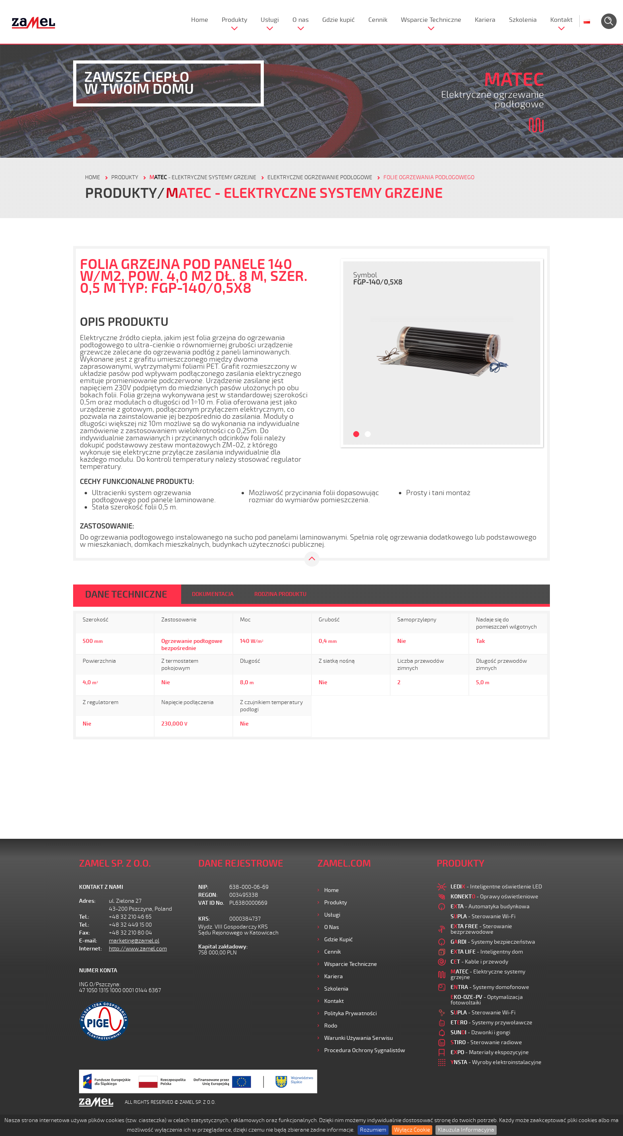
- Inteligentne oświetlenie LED (496, 886)
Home (199, 20)
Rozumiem (373, 1129)
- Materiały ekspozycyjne (490, 1052)
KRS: (204, 919)
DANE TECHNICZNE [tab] (126, 594)
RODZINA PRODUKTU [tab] (280, 594)
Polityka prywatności (350, 1013)
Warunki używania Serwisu (358, 1038)
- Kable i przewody (479, 961)
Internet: (90, 949)
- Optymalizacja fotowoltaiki (487, 1000)
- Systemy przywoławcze (491, 1022)
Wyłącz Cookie (412, 1129)
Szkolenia (523, 20)
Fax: (84, 933)
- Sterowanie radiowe (486, 1042)
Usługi (270, 20)
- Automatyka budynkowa (490, 906)
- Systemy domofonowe (490, 987)
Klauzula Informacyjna (466, 1129)
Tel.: (84, 917)
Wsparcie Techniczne (431, 20)
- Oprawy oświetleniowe (494, 896)
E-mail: (88, 941)
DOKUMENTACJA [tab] (213, 594)
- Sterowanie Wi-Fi (483, 916)
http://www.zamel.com (138, 948)
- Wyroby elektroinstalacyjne (496, 1062)
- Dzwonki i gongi (480, 1032)
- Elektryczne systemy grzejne (202, 177)
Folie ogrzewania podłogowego (428, 177)
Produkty (234, 20)
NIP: (203, 887)
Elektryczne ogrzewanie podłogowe (319, 177)
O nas (300, 20)
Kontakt (561, 20)
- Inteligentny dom (487, 951)
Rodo (330, 1025)
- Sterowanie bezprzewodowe (481, 929)
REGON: (208, 895)
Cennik (377, 20)
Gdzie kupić (338, 20)
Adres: (87, 901)
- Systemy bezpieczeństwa (493, 942)
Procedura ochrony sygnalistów (364, 1050)
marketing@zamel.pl (134, 940)
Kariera (485, 20)
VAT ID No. (211, 903)
